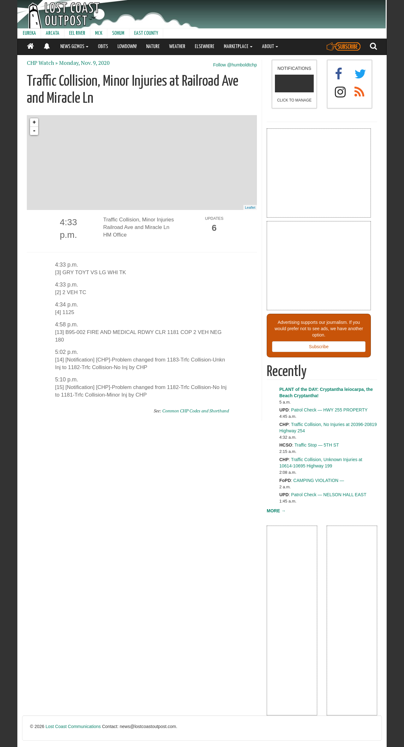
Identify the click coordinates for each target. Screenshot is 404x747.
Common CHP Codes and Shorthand (195, 411)
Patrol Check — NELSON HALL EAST (328, 494)
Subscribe (319, 346)
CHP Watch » (42, 62)
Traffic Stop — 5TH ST (316, 445)
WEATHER (177, 46)
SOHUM (118, 33)
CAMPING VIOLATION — (318, 480)
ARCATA (52, 33)
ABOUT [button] (270, 46)
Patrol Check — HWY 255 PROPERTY (329, 409)
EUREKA (29, 33)
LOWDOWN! (127, 46)
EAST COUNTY (146, 33)
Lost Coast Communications (73, 726)
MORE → (276, 510)
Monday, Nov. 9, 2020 (84, 62)
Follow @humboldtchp (235, 64)
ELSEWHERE (204, 46)
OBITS (103, 46)
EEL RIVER (77, 33)
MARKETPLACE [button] (238, 46)
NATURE (153, 46)
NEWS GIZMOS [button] (74, 46)
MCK (98, 33)
